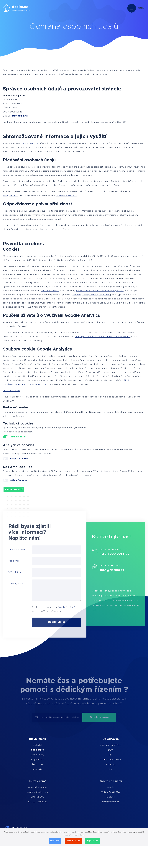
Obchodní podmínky (103, 745)
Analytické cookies (18, 459)
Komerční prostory (103, 760)
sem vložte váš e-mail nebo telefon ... (60, 717)
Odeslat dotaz (47, 622)
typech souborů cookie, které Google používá (99, 291)
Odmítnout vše (73, 841)
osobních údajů (58, 607)
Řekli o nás (31, 764)
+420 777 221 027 (124, 554)
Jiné (103, 769)
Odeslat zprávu (99, 717)
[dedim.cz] (16, 8)
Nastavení (55, 841)
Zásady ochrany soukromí (96, 295)
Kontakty (31, 769)
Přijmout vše (92, 841)
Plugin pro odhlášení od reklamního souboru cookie (102, 337)
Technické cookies (18, 437)
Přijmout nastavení (14, 489)
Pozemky (103, 764)
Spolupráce (31, 750)
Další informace (11, 391)
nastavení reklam (50, 291)
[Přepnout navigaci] (136, 8)
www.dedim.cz (30, 143)
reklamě (77, 295)
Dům (103, 750)
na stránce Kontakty (66, 195)
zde (82, 835)
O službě (31, 745)
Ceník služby (31, 755)
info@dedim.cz (19, 116)
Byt (103, 755)
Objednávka (31, 760)
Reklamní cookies (18, 480)
